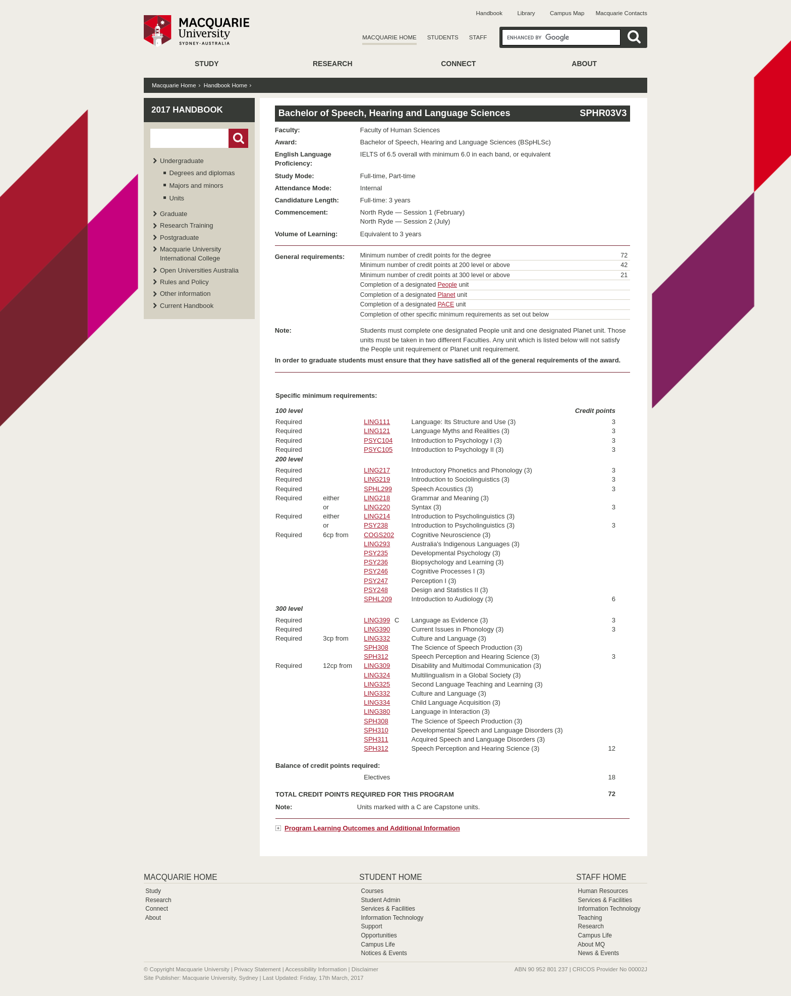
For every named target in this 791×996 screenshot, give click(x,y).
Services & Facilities (388, 908)
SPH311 (376, 739)
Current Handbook (186, 305)
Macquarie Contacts (621, 13)
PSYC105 (378, 449)
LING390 (377, 629)
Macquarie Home (389, 37)
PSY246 (376, 571)
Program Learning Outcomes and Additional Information (372, 828)
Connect (458, 64)
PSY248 (376, 590)
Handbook (489, 13)
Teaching (590, 917)
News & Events (598, 953)
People (447, 284)
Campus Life (377, 944)
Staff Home (601, 877)
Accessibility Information (316, 969)
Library (526, 13)
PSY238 (376, 525)
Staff (478, 37)
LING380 (377, 711)
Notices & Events (384, 953)
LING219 (377, 479)
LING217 (377, 470)
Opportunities (379, 935)
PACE (446, 304)
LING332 (377, 638)
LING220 (377, 507)
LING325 (377, 684)
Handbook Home (225, 85)
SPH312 (376, 656)
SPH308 (376, 647)
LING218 (377, 498)
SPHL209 (378, 599)
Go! (238, 138)
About (584, 64)
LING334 (377, 702)
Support (371, 926)
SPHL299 (378, 489)
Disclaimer (365, 969)
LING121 (377, 431)
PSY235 (376, 553)
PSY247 (376, 581)
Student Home (390, 877)
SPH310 (376, 730)
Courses (372, 891)
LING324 (377, 675)
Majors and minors (196, 185)
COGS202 (379, 535)
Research (333, 64)
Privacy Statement (257, 969)
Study (206, 64)
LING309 (377, 665)
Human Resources (603, 891)
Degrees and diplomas (202, 173)
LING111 (377, 422)
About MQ (591, 944)
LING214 (377, 516)
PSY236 (376, 562)
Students (443, 37)
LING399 (377, 620)
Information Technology (392, 917)
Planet (447, 294)
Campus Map (567, 13)
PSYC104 (378, 440)
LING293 (377, 544)
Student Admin (380, 900)
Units (177, 198)
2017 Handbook (187, 110)
